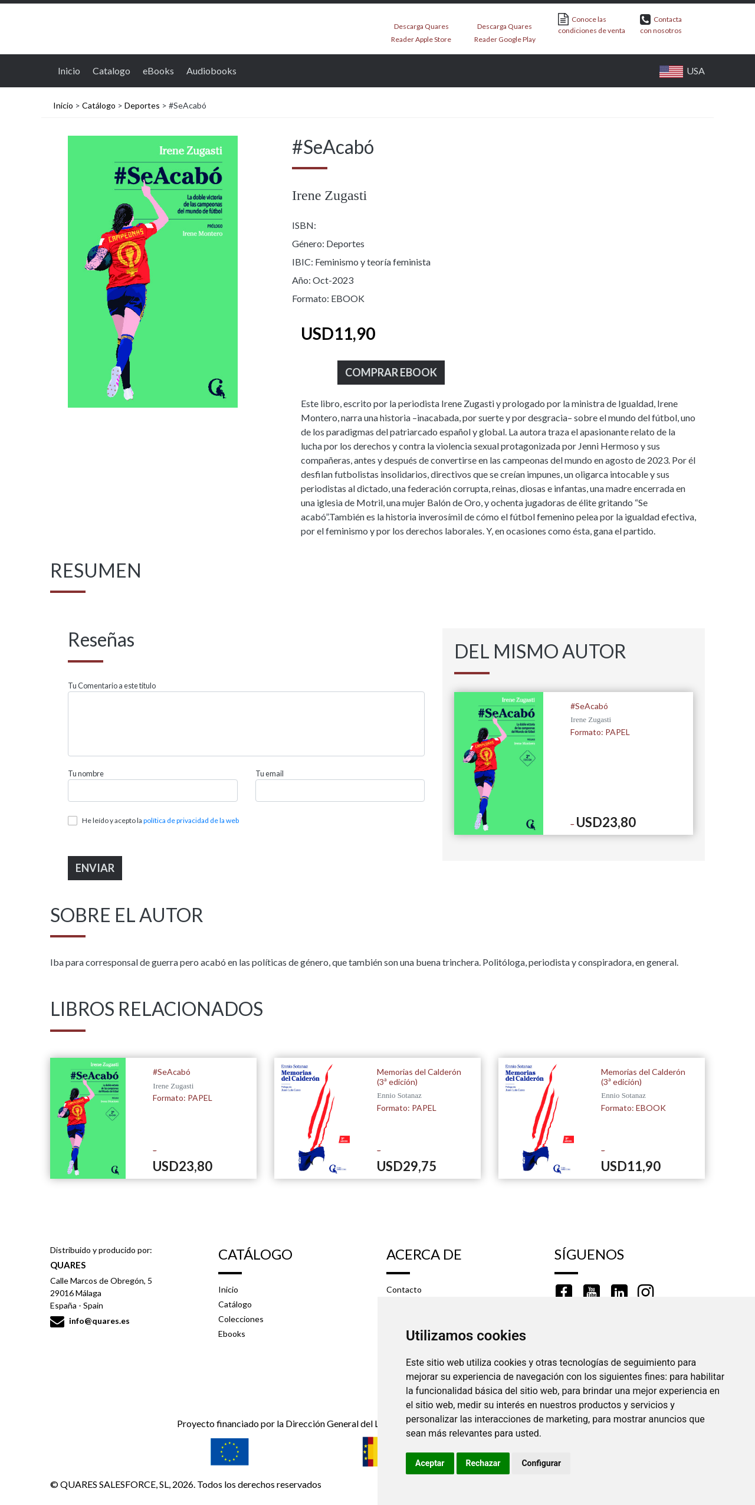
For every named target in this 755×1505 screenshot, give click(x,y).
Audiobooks (210, 70)
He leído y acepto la (160, 820)
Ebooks (231, 1334)
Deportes (142, 105)
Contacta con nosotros (661, 24)
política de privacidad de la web (191, 820)
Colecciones (241, 1319)
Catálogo (99, 105)
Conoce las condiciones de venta (591, 24)
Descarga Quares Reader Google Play (505, 29)
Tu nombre (86, 773)
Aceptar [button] (430, 1463)
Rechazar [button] (483, 1463)
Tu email (269, 773)
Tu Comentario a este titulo (112, 685)
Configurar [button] (541, 1463)
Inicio (67, 70)
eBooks (157, 70)
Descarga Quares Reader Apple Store (421, 29)
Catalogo (110, 70)
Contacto (404, 1289)
